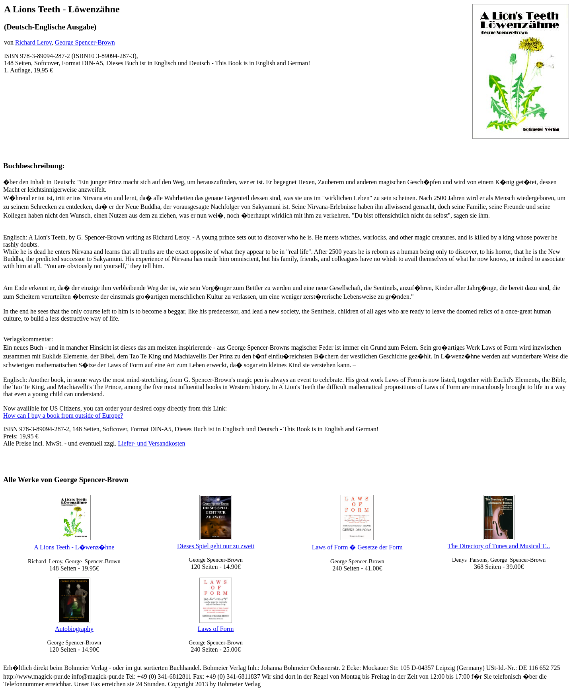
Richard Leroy (33, 42)
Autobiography (74, 628)
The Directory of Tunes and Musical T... (499, 546)
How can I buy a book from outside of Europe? (63, 415)
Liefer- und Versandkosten (151, 443)
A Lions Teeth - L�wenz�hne (74, 547)
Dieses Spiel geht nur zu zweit (215, 546)
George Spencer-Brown (85, 42)
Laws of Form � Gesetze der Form (357, 547)
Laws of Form (216, 628)
